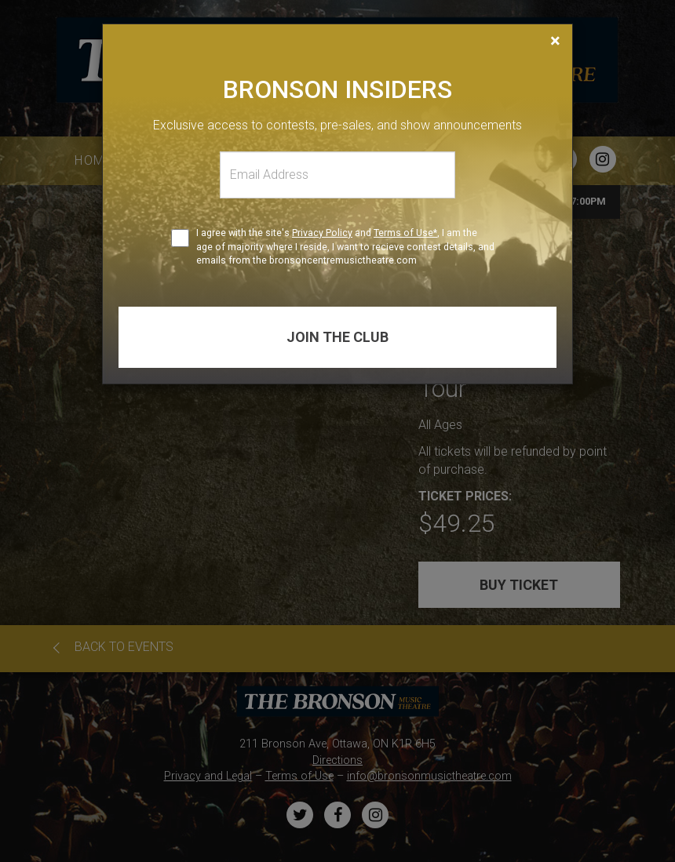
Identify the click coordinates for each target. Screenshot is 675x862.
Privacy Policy (322, 232)
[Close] (555, 40)
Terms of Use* (405, 232)
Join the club (337, 337)
